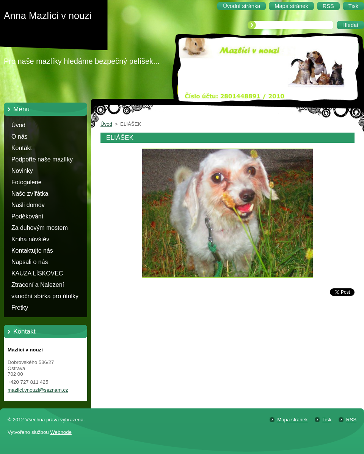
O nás (19, 136)
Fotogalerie (26, 182)
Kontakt (21, 148)
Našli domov (28, 205)
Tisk (326, 419)
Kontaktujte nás (32, 250)
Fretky (19, 307)
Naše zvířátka (29, 193)
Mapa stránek (292, 419)
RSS (351, 419)
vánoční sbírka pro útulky (44, 296)
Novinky (22, 171)
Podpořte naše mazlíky (42, 159)
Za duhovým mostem (39, 228)
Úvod (18, 125)
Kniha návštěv (30, 239)
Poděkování (27, 216)
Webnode (61, 432)
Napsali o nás (29, 262)
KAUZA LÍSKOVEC (37, 273)
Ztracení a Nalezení (37, 285)
